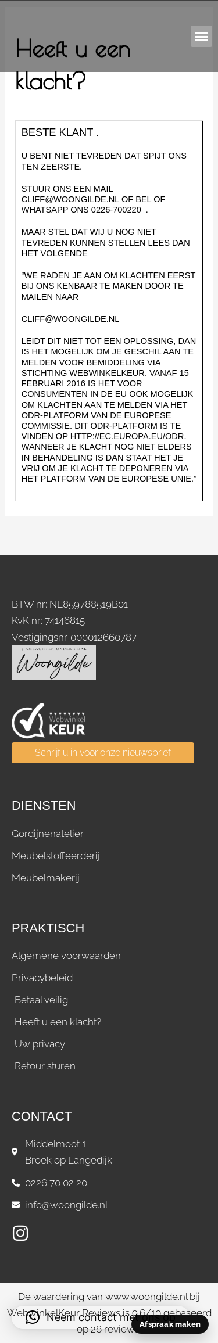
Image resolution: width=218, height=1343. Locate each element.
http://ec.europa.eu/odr (127, 436)
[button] (202, 37)
